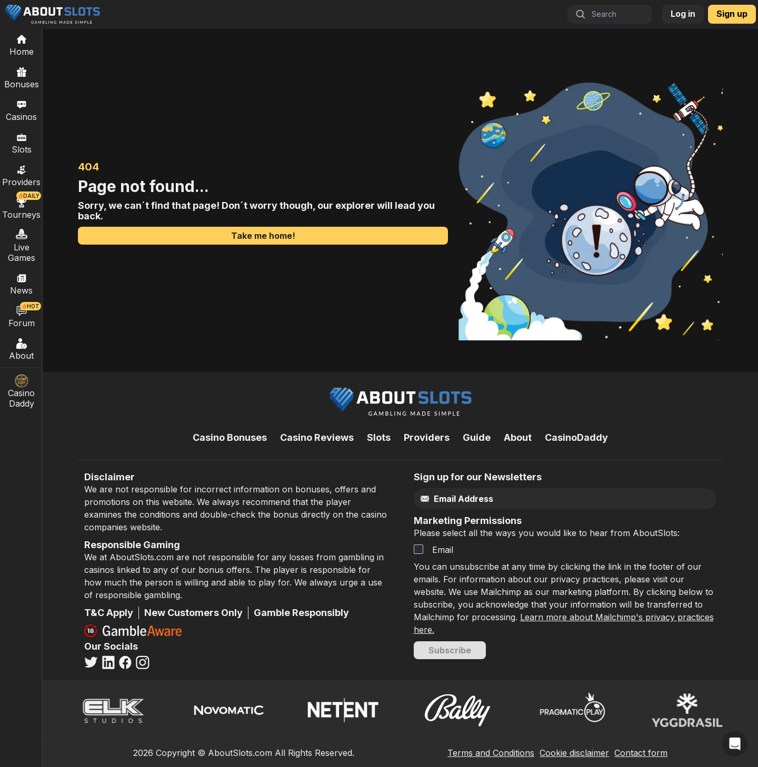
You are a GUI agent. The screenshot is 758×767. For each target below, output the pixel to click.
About (21, 349)
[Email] (543, 499)
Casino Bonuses (230, 437)
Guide (477, 437)
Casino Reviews (317, 437)
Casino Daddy (21, 391)
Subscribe (449, 650)
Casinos (21, 110)
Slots (21, 142)
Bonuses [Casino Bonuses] (21, 77)
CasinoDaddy (576, 437)
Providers (427, 437)
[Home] (21, 45)
